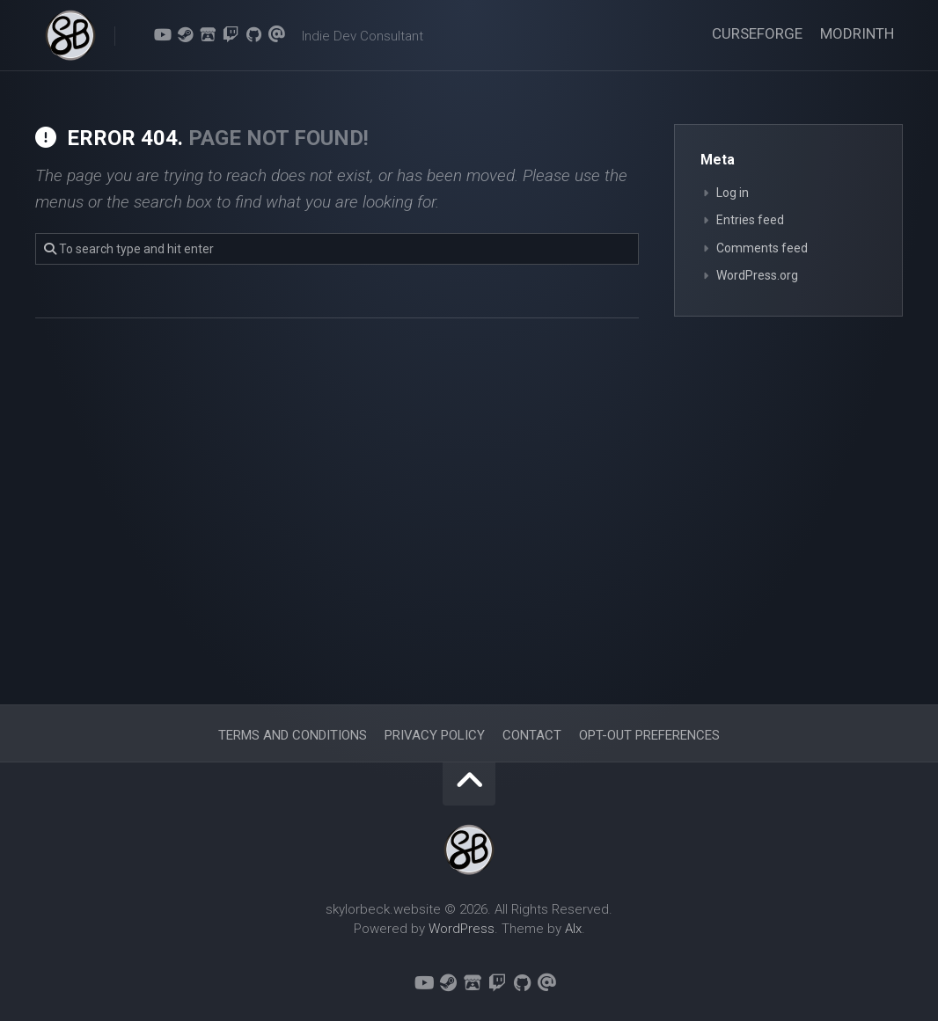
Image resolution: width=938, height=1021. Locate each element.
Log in (732, 193)
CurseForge (757, 33)
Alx (573, 929)
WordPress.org (757, 275)
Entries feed (750, 220)
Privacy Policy (435, 735)
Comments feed (762, 248)
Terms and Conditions (292, 735)
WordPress (462, 929)
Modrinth (857, 33)
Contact (531, 735)
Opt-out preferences (649, 735)
